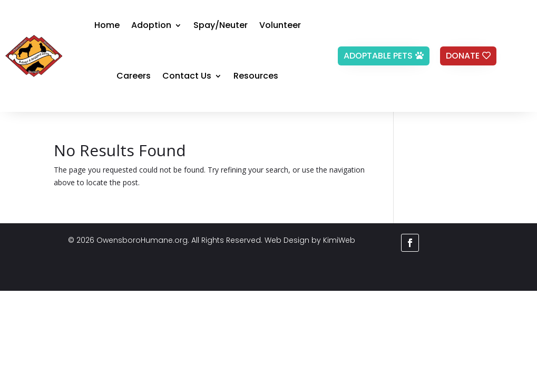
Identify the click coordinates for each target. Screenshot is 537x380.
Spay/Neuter (220, 25)
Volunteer (280, 25)
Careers (133, 76)
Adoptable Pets (378, 56)
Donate (463, 56)
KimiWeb (339, 240)
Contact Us (186, 76)
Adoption (151, 25)
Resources (255, 76)
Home (107, 25)
